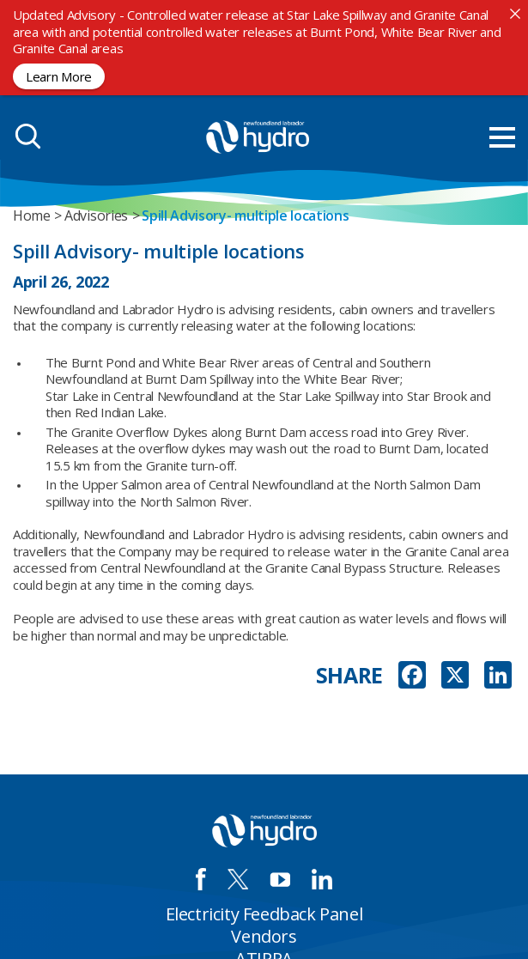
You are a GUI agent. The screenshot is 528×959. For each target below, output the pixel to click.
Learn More (59, 75)
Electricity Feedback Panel (264, 914)
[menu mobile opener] (502, 137)
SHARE (350, 675)
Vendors (263, 936)
